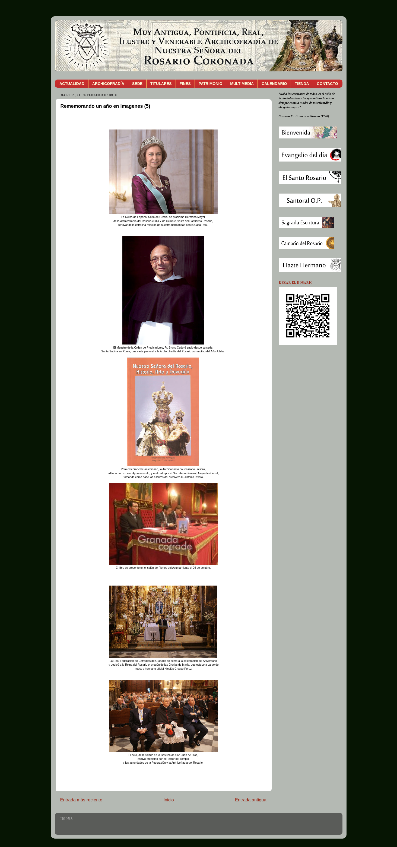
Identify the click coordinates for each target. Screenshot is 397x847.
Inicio (168, 799)
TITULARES (161, 83)
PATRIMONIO (210, 83)
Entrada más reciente (81, 799)
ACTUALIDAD (71, 83)
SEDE (137, 83)
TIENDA (302, 83)
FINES (185, 83)
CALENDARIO (274, 83)
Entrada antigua (250, 799)
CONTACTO (327, 83)
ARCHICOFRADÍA (108, 83)
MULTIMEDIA (242, 83)
